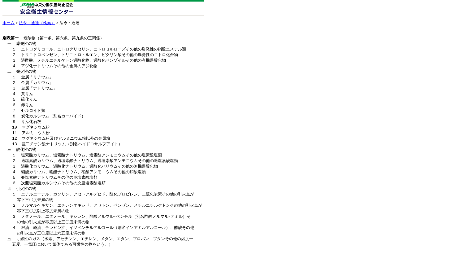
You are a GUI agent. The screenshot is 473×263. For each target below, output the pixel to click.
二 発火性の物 (22, 73)
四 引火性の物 (22, 197)
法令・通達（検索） (37, 22)
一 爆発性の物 (22, 44)
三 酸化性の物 (22, 156)
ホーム (8, 22)
